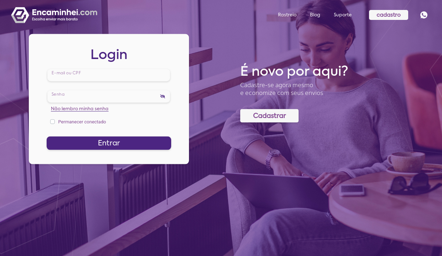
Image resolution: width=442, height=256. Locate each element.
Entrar (109, 143)
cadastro (389, 15)
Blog (315, 15)
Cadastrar (269, 116)
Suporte (343, 15)
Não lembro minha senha (80, 108)
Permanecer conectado (82, 121)
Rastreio (287, 15)
